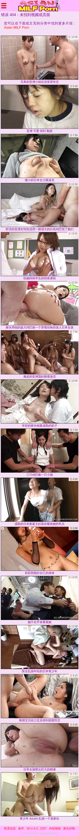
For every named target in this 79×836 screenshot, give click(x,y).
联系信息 (10, 828)
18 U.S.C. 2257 (37, 828)
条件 (21, 828)
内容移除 (55, 828)
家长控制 (69, 828)
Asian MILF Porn (16, 27)
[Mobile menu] (3, 5)
